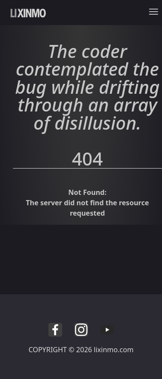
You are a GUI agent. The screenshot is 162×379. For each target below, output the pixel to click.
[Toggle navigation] (155, 14)
